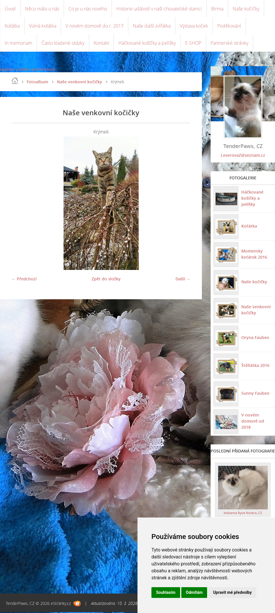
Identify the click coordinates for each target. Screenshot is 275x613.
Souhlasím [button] (166, 592)
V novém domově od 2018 (252, 421)
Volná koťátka (42, 26)
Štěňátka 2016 (255, 366)
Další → (183, 279)
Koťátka (12, 26)
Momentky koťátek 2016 (254, 254)
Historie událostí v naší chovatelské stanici (159, 9)
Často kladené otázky (62, 43)
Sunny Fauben (255, 393)
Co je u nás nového (87, 9)
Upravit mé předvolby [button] (232, 592)
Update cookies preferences (27, 70)
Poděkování (229, 26)
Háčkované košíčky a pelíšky (147, 43)
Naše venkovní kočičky (79, 82)
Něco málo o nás (42, 9)
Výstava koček (194, 26)
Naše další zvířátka (152, 26)
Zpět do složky (106, 279)
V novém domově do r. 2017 (95, 26)
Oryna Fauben (255, 338)
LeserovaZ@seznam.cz (243, 155)
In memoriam (18, 43)
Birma (217, 9)
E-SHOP (193, 43)
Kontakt (101, 43)
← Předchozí (24, 279)
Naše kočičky (246, 9)
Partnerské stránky (229, 43)
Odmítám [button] (194, 592)
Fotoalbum (37, 82)
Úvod (10, 9)
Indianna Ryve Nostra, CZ (243, 513)
